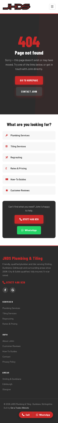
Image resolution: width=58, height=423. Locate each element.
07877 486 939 (29, 219)
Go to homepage (29, 80)
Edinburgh (7, 384)
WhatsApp (29, 230)
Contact (6, 356)
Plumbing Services (18, 135)
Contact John (29, 91)
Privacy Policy (8, 361)
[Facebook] (5, 290)
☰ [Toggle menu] (52, 6)
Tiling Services (16, 146)
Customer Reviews (18, 190)
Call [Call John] (26, 414)
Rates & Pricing (16, 168)
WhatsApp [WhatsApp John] (43, 414)
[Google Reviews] (12, 290)
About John (8, 341)
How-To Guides (16, 179)
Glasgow (6, 389)
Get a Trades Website (20, 408)
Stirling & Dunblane (11, 379)
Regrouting (14, 157)
